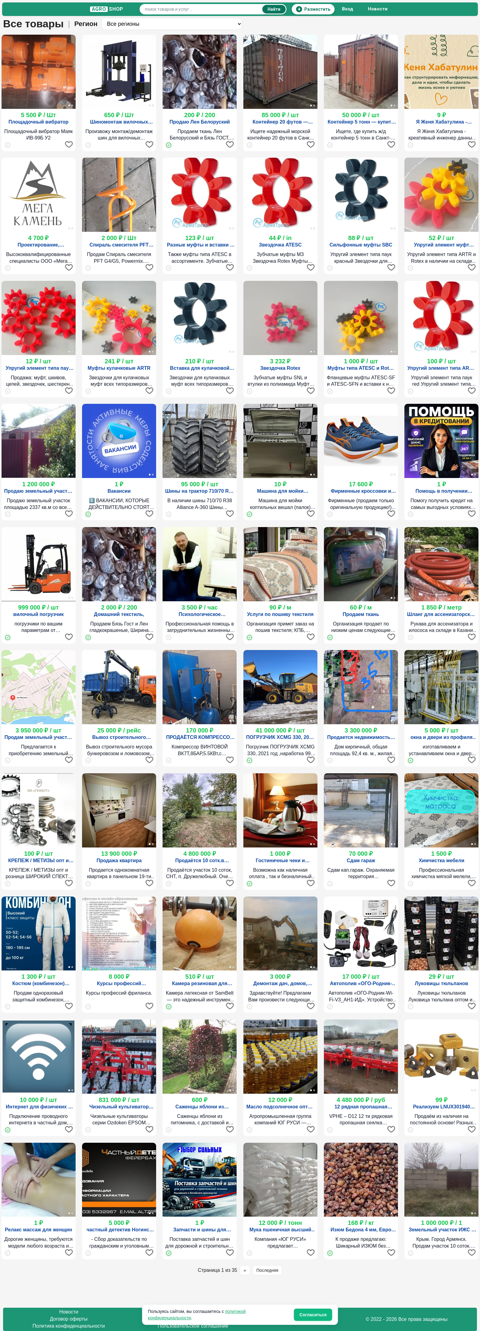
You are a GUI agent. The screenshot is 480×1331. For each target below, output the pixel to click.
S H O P (106, 9)
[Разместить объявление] (313, 9)
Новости (378, 9)
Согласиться (313, 1314)
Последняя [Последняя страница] (268, 1270)
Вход (348, 9)
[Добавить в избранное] (68, 144)
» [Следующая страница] (245, 1270)
